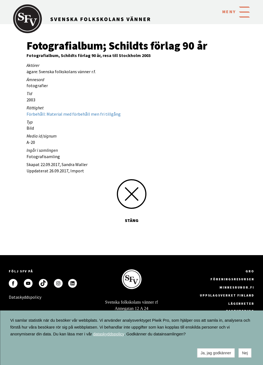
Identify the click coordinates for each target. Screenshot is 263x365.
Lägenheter (241, 303)
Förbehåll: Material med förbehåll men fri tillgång (74, 114)
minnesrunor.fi (236, 287)
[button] (244, 11)
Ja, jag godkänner (216, 353)
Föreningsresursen (232, 279)
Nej (245, 353)
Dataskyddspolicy (13, 297)
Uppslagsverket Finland (227, 295)
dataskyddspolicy (108, 334)
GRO (249, 271)
